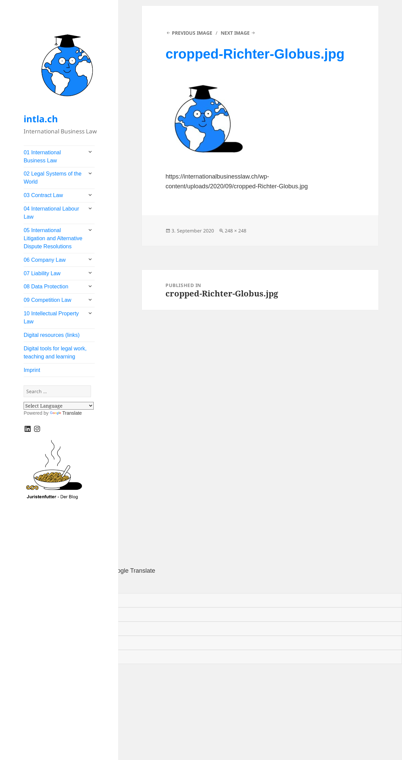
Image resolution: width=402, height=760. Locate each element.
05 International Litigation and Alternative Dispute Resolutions (53, 238)
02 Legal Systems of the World (53, 178)
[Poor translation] (38, 584)
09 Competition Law (47, 300)
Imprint (32, 370)
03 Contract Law (43, 195)
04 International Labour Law (51, 213)
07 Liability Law (42, 273)
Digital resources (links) (52, 335)
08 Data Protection (46, 286)
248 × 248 (235, 230)
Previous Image (192, 33)
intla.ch (41, 119)
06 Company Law (45, 260)
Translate (66, 413)
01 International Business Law (42, 156)
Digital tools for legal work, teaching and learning (55, 352)
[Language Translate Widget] (59, 406)
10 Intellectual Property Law (51, 317)
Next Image (235, 33)
